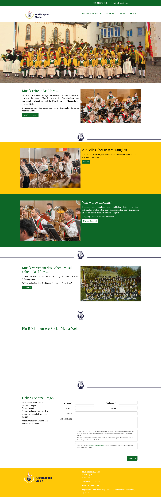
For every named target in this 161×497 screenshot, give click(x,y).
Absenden (132, 458)
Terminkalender (30, 115)
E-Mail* (68, 414)
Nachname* (111, 403)
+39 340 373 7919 (100, 3)
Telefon (112, 408)
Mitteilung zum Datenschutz (96, 445)
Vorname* (68, 403)
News (86, 162)
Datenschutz (108, 440)
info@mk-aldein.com (119, 3)
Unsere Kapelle (90, 221)
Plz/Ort (69, 408)
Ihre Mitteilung (66, 419)
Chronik (27, 287)
